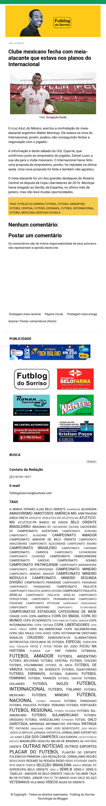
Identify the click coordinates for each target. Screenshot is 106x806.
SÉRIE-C (79, 769)
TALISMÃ (81, 773)
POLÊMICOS (17, 756)
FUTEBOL (51, 204)
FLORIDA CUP (40, 651)
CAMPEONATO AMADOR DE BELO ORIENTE (42, 539)
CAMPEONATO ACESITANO (37, 531)
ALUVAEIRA (89, 509)
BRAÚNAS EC (42, 527)
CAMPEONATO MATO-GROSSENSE (31, 569)
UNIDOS (64, 778)
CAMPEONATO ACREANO (79, 531)
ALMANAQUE (73, 509)
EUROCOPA (90, 642)
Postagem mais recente (25, 314)
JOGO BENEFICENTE (67, 728)
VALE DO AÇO (87, 778)
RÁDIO (60, 760)
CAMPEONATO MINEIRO (76, 569)
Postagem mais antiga (82, 314)
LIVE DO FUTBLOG (87, 737)
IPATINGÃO (22, 728)
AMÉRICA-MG (66, 513)
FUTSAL (80, 719)
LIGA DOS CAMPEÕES (40, 737)
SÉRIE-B (66, 769)
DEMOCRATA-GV (59, 637)
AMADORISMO (21, 513)
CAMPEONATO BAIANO (82, 543)
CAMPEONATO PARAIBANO (79, 582)
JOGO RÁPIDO (89, 728)
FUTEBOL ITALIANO (64, 689)
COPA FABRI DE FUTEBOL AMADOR (70, 620)
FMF (58, 651)
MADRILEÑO (28, 741)
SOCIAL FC (89, 765)
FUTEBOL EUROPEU (64, 674)
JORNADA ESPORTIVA (46, 732)
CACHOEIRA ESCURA (65, 527)
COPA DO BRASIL (66, 616)
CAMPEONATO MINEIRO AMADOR (31, 573)
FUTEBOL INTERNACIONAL (77, 208)
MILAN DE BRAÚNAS (65, 741)
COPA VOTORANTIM (66, 633)
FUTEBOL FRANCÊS (42, 678)
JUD (11, 737)
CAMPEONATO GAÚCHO (29, 560)
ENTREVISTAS (19, 642)
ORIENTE (15, 746)
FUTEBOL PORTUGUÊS (81, 705)
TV (56, 778)
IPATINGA (73, 724)
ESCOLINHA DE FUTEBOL (47, 642)
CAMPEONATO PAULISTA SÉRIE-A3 (50, 595)
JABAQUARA (37, 728)
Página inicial (54, 314)
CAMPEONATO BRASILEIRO (33, 548)
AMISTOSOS (43, 513)
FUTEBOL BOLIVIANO (24, 660)
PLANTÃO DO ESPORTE (79, 752)
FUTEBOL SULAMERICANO (55, 715)
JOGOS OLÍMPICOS (21, 732)
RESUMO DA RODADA (40, 760)
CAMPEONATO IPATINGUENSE (33, 565)
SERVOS (77, 765)
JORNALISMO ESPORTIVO (79, 732)
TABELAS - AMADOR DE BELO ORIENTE (35, 773)
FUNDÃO (71, 651)
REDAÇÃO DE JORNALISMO (66, 756)
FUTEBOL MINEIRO (50, 695)
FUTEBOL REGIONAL (31, 710)
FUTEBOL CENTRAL (21, 208)
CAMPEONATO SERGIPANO (29, 607)
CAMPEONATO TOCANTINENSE (77, 607)
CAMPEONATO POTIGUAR (43, 603)
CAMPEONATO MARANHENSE (78, 565)
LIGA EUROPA (68, 737)
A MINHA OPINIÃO (22, 509)
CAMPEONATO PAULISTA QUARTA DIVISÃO (35, 590)
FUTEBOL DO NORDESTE (42, 669)
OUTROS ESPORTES (81, 746)
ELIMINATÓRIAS (86, 637)
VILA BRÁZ (37, 782)
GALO (92, 719)
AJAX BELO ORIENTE (51, 509)
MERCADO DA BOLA (48, 212)
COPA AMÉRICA (40, 616)
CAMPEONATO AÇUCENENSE (47, 543)
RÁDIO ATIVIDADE (76, 760)
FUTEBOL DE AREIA (59, 665)
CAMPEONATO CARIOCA (28, 552)
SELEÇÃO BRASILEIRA (54, 765)
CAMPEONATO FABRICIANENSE (73, 556)
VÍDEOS (52, 782)
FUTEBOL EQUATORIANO (79, 669)
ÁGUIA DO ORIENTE (72, 782)
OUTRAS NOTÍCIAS (43, 746)
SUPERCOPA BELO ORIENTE (28, 769)
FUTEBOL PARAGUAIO (80, 701)
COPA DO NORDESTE (37, 620)
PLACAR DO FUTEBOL (34, 752)
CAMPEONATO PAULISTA (77, 586)
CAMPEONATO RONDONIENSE (80, 603)
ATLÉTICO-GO (70, 518)
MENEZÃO (43, 741)
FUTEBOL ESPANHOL (47, 208)
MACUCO (14, 741)
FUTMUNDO (68, 720)
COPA (24, 616)
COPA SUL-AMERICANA (45, 629)
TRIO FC (48, 778)
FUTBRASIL (89, 651)
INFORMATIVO (55, 724)
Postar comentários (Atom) (38, 321)
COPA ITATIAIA (44, 625)
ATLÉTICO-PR (27, 522)
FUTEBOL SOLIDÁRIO (65, 711)
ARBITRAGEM (87, 513)
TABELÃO (69, 773)
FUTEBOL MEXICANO (22, 212)
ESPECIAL (74, 642)
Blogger (62, 798)
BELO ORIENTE (84, 522)
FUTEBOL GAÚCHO (70, 678)
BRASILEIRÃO (20, 527)
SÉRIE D (54, 769)
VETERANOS (19, 782)
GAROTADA (18, 724)
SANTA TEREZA (25, 765)
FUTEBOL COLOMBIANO (26, 665)
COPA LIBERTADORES (71, 625)
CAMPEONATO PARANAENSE (30, 586)
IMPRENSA (36, 724)
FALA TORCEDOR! (18, 646)
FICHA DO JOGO (66, 646)
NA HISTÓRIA (88, 741)
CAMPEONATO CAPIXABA (79, 548)
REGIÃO (91, 756)
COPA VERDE (43, 633)
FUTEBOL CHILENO (83, 660)
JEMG (48, 728)
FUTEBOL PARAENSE (49, 701)
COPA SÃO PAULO (21, 633)
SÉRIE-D (91, 769)
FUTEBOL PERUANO (51, 705)
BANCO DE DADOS (53, 522)
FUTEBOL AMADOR (31, 656)
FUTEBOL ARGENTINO (71, 204)
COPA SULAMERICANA (80, 629)
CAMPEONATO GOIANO (77, 560)
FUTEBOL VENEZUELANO (42, 719)
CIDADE (14, 616)
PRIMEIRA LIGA (36, 756)
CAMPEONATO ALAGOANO (28, 535)
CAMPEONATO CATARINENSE (76, 552)
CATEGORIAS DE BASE (77, 612)
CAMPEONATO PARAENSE (42, 582)
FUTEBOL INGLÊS (50, 684)
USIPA (73, 778)
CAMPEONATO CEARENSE (27, 556)
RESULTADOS (17, 760)
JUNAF (18, 737)
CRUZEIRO (35, 637)
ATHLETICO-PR (51, 518)
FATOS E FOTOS (41, 646)
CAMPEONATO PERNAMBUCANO (53, 599)
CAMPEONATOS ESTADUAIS (32, 612)
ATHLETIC (35, 518)
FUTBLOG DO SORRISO (30, 204)
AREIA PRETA (18, 518)
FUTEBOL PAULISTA (23, 705)
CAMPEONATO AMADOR (74, 535)
